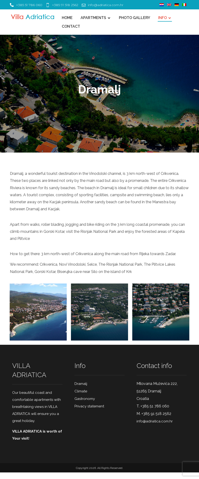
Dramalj (80, 390)
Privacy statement (89, 412)
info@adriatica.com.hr (155, 427)
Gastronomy (84, 405)
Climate (80, 397)
